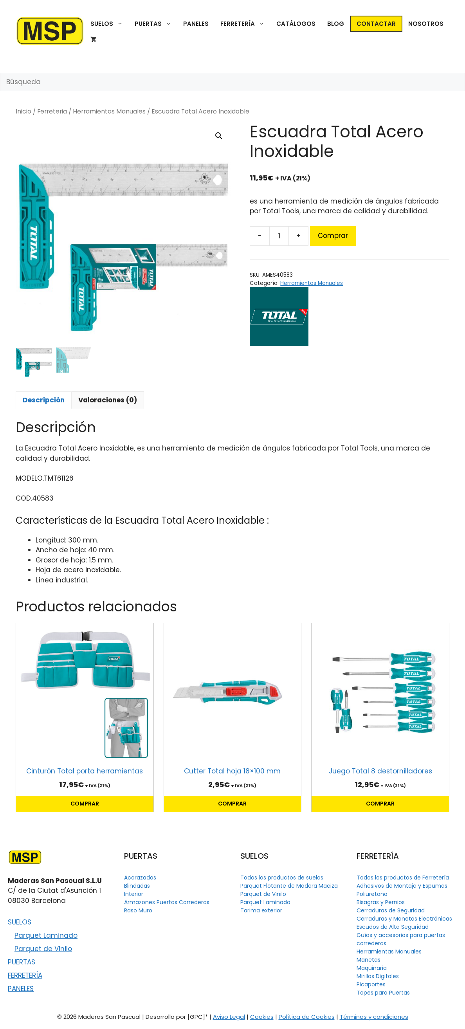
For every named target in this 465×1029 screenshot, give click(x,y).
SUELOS (109, 23)
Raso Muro (138, 910)
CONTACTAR (376, 24)
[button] (219, 136)
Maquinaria (372, 968)
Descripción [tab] (44, 400)
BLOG (335, 24)
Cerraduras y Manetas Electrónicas (404, 919)
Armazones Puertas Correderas (166, 902)
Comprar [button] (84, 803)
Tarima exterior (261, 910)
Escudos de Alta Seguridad (393, 927)
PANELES (196, 24)
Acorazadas (140, 877)
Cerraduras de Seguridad (391, 910)
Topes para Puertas (383, 993)
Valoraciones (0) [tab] (107, 400)
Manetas (368, 960)
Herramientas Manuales (109, 111)
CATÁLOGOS (295, 24)
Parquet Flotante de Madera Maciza (289, 886)
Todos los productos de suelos (281, 877)
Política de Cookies (307, 1017)
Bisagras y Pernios (381, 902)
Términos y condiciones (374, 1017)
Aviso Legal (229, 1017)
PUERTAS (156, 23)
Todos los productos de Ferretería (403, 877)
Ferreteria (52, 111)
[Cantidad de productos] (279, 236)
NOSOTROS (425, 24)
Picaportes (371, 984)
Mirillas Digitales (378, 976)
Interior (133, 894)
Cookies (262, 1017)
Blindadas (137, 886)
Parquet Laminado (46, 935)
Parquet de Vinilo (43, 948)
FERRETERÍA (245, 23)
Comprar (333, 235)
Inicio (23, 111)
